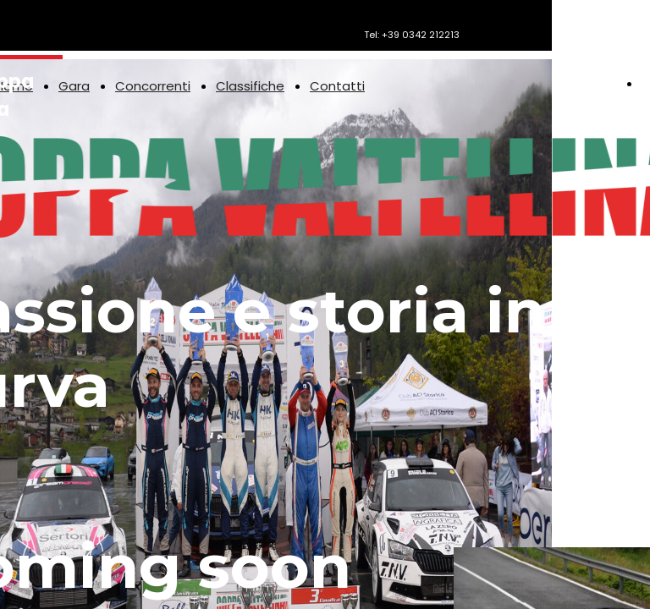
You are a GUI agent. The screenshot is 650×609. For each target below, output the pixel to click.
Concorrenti (152, 86)
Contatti (337, 86)
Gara (74, 86)
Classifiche (250, 86)
